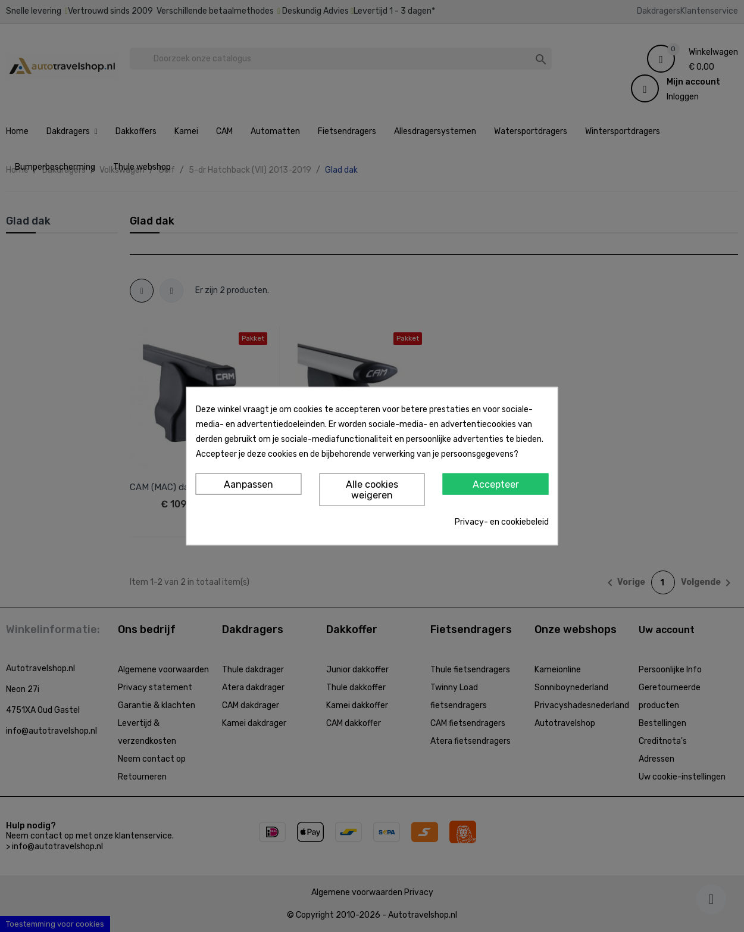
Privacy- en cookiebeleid (502, 521)
